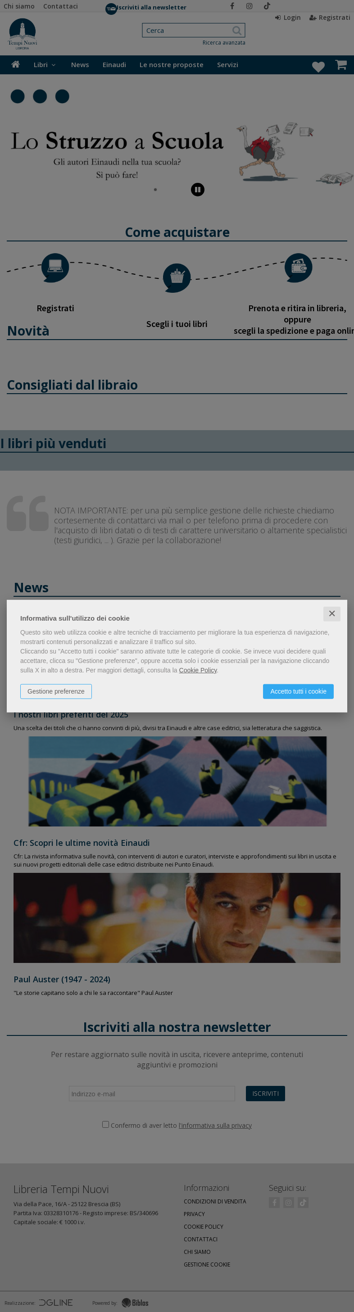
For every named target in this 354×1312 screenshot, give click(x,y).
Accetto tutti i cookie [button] (298, 691)
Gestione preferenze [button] (56, 691)
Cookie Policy (198, 670)
